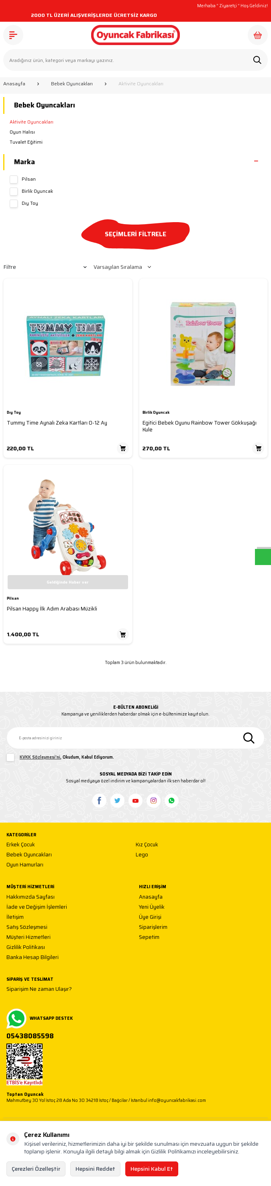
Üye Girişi (150, 917)
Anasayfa (14, 83)
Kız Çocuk (147, 845)
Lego (142, 855)
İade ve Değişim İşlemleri (36, 907)
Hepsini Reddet (95, 1168)
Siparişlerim (153, 927)
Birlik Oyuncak (31, 192)
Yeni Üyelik (152, 907)
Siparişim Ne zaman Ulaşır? (39, 989)
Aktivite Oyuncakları (31, 122)
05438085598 (30, 1036)
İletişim (15, 917)
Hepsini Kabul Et (151, 1168)
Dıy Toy (24, 204)
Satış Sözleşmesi (26, 927)
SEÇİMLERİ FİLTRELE (135, 234)
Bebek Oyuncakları (72, 83)
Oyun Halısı (22, 132)
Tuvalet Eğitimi (26, 142)
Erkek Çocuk (20, 845)
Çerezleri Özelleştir (36, 1168)
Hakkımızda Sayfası (30, 897)
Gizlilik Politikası (25, 947)
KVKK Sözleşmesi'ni (40, 757)
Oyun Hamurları (24, 865)
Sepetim (149, 937)
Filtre (45, 267)
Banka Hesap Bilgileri (32, 957)
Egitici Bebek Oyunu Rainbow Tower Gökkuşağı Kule (200, 426)
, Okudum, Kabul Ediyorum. (60, 757)
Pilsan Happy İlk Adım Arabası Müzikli (52, 608)
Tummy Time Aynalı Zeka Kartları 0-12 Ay (57, 422)
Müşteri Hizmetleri (28, 937)
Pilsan (23, 179)
